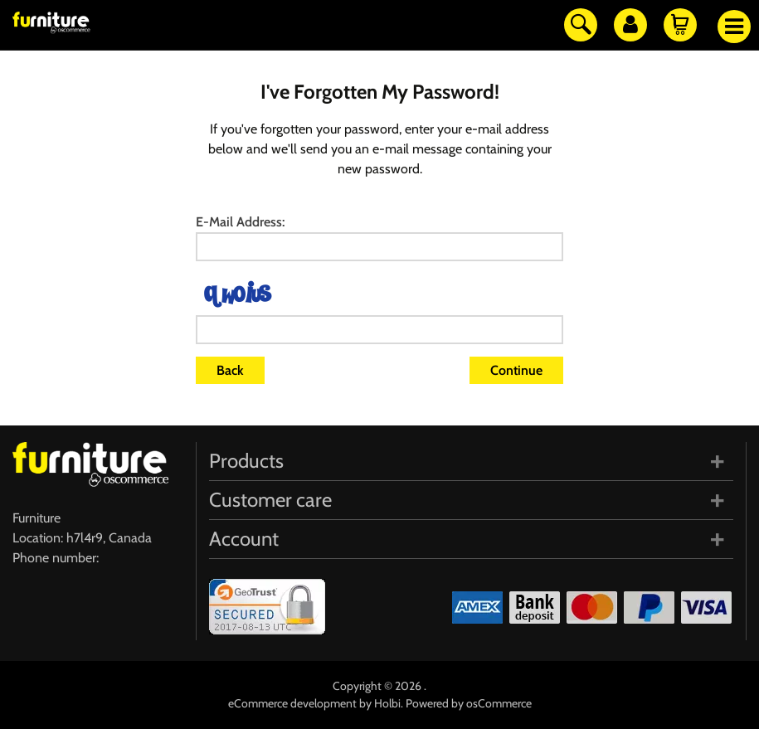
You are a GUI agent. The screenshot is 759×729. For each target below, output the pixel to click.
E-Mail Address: (240, 222)
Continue (516, 370)
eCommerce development (292, 703)
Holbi (387, 703)
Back (230, 370)
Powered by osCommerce (469, 703)
